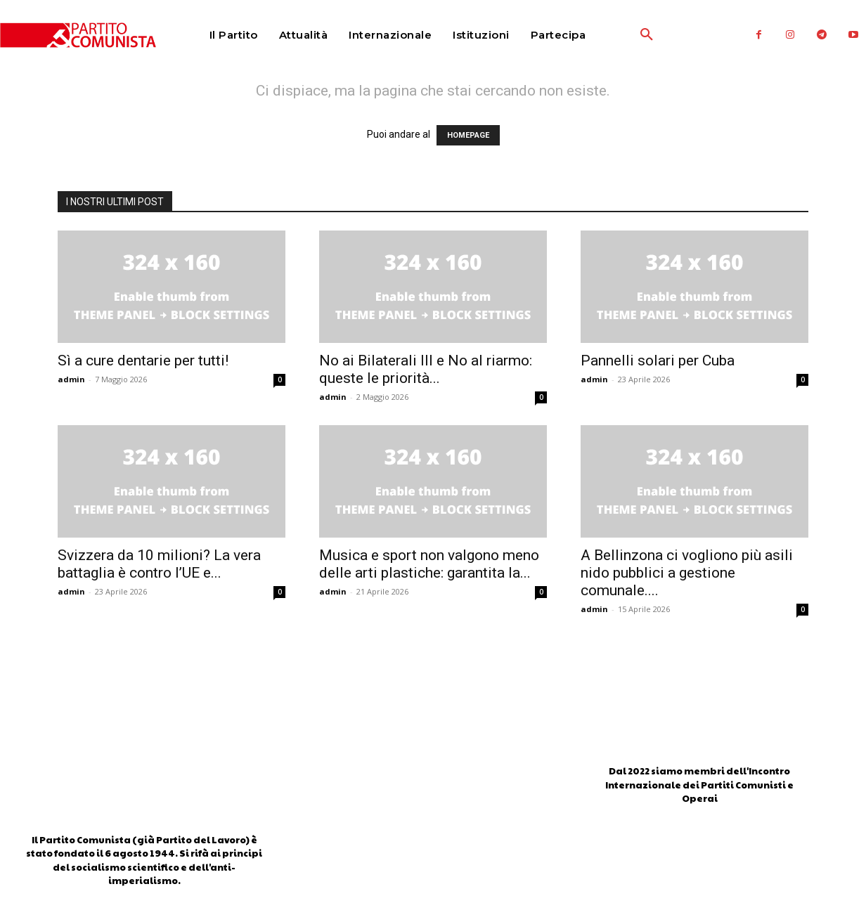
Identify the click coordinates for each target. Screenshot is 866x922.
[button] (614, 35)
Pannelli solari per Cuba (658, 360)
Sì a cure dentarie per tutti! (143, 360)
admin (71, 379)
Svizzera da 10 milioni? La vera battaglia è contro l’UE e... (159, 564)
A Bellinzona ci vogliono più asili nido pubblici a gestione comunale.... (687, 573)
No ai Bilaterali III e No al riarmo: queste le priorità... (425, 369)
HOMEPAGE (468, 135)
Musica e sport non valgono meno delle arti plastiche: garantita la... (429, 564)
